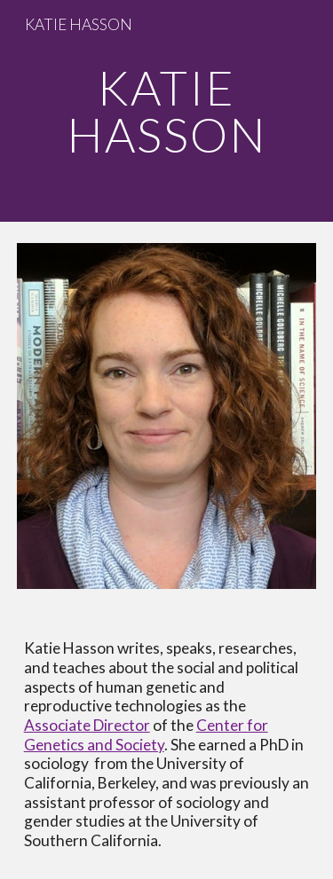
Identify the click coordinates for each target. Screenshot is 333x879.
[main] (167, 111)
